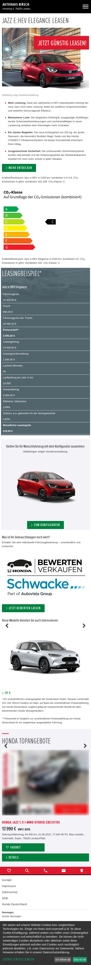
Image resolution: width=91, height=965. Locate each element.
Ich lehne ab (62, 959)
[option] (45, 660)
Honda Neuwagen (11, 916)
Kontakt (6, 880)
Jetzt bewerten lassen (25, 608)
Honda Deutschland (14, 904)
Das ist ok (80, 959)
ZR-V (8, 693)
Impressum (9, 886)
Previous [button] (7, 626)
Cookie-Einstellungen (18, 959)
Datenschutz (10, 892)
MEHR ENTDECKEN (20, 168)
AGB (5, 898)
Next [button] (84, 626)
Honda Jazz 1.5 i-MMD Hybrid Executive (31, 822)
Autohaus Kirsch (16, 4)
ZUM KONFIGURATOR (47, 525)
